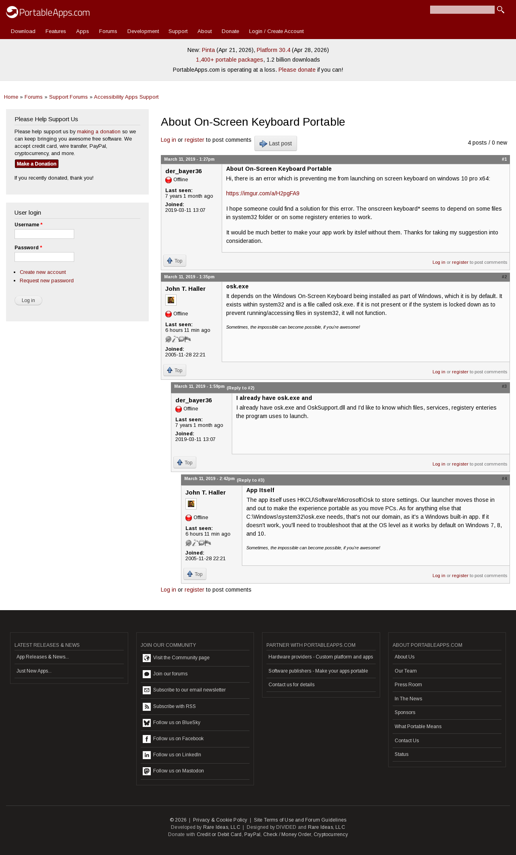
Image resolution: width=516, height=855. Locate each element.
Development (143, 31)
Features (56, 31)
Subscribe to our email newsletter (184, 690)
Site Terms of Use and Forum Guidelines (300, 820)
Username (28, 225)
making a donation (99, 131)
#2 (504, 276)
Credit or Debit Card (219, 834)
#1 (504, 159)
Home (11, 97)
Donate (230, 31)
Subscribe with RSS (169, 707)
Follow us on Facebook (173, 739)
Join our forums (165, 674)
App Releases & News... (43, 657)
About (205, 31)
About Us (404, 657)
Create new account (43, 272)
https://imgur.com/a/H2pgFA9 (263, 193)
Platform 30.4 (273, 50)
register (194, 140)
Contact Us (407, 740)
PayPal (252, 834)
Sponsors (405, 712)
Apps (82, 31)
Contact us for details (291, 684)
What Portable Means (418, 726)
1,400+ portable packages (229, 59)
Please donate (297, 69)
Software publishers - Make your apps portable (318, 671)
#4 (504, 478)
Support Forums (68, 97)
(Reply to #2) (240, 387)
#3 (504, 386)
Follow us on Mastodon (173, 771)
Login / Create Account (276, 31)
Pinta (208, 50)
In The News (408, 699)
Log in (168, 140)
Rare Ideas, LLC (221, 827)
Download (23, 31)
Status (401, 754)
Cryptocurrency (331, 834)
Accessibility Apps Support (126, 97)
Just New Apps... (34, 671)
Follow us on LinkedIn (172, 755)
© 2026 (178, 820)
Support (178, 31)
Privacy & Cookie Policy (220, 820)
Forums (108, 31)
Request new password (47, 280)
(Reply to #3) (250, 480)
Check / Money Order (287, 834)
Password (28, 247)
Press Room (408, 684)
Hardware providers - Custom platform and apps (320, 657)
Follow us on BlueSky (171, 723)
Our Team (406, 671)
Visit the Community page (176, 658)
